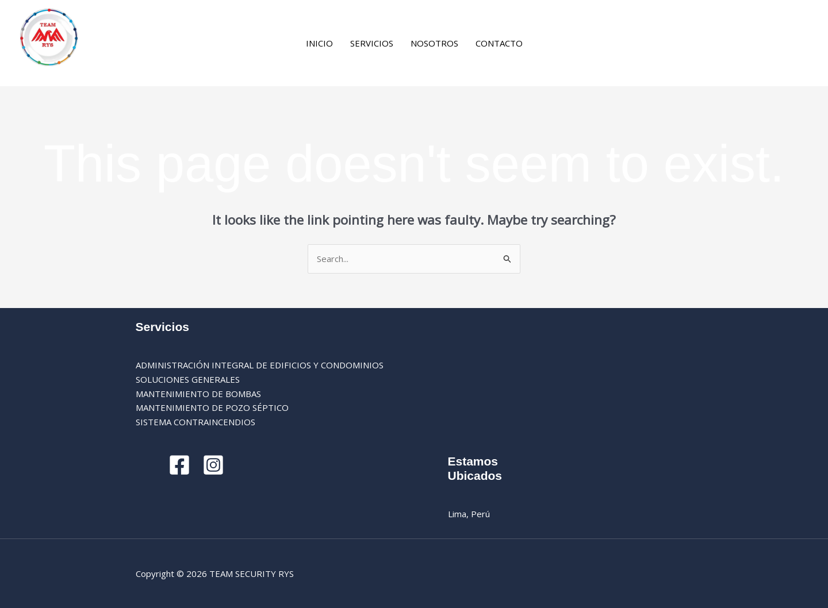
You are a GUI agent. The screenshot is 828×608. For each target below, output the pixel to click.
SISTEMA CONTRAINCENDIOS (195, 422)
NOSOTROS (434, 43)
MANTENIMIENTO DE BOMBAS (198, 393)
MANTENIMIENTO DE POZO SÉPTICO (212, 407)
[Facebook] (548, 44)
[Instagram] (565, 44)
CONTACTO (499, 43)
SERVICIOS (371, 43)
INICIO (319, 43)
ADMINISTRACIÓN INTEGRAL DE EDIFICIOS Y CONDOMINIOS (260, 365)
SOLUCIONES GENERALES (188, 379)
